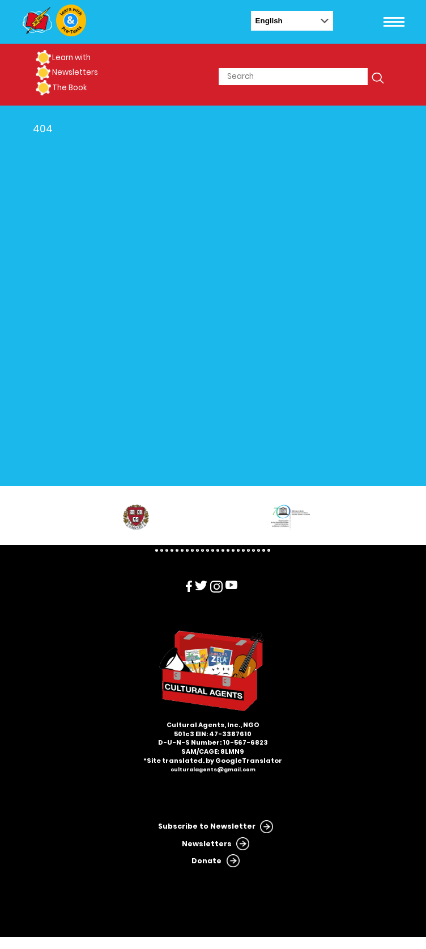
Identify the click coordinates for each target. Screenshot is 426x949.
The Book (69, 87)
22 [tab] (263, 550)
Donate (206, 861)
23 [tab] (268, 550)
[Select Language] (292, 21)
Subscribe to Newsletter (206, 826)
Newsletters (75, 72)
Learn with (71, 57)
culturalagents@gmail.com (213, 769)
